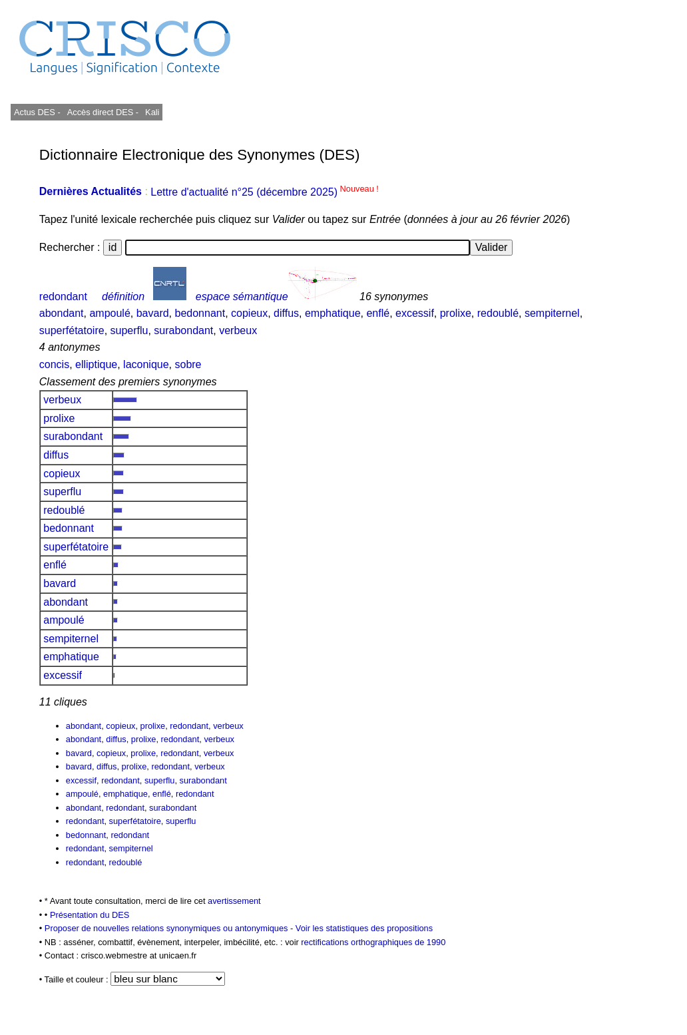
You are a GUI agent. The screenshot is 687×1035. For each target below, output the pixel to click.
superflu (129, 330)
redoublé (498, 313)
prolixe (455, 313)
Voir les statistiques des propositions (364, 928)
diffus (286, 313)
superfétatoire (72, 330)
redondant (63, 296)
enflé (377, 313)
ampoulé (109, 313)
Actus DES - (37, 112)
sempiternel (552, 313)
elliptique (96, 364)
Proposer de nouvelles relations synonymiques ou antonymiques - (170, 928)
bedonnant (200, 313)
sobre (187, 364)
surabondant (183, 330)
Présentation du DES (90, 915)
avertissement (234, 901)
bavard (152, 313)
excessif (414, 313)
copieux (249, 313)
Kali (152, 112)
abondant (61, 313)
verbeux (238, 330)
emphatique (333, 313)
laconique (146, 364)
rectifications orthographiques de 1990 (373, 942)
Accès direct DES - (102, 112)
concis (54, 364)
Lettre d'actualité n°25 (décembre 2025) (264, 192)
